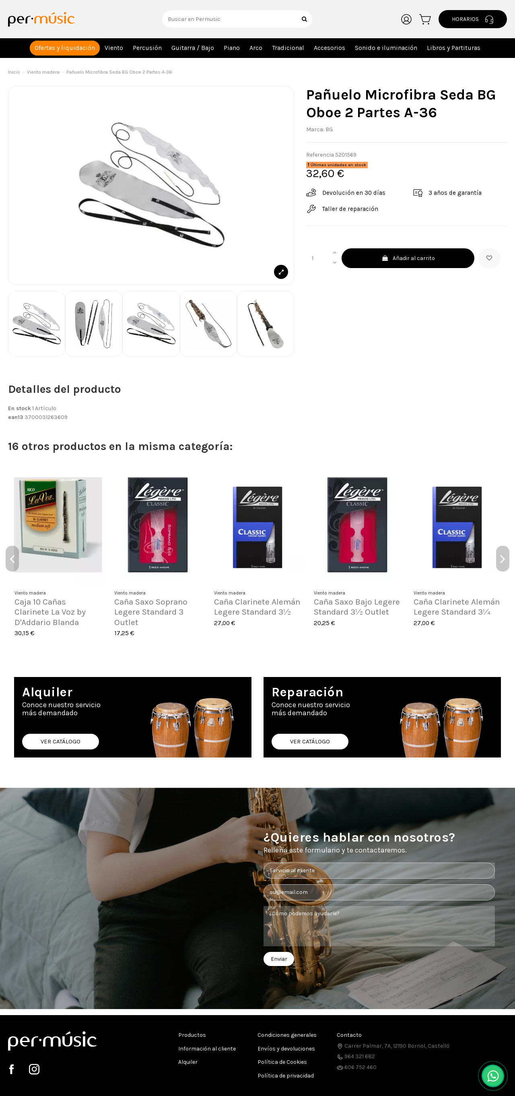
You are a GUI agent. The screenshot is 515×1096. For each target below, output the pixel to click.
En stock (19, 408)
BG (329, 129)
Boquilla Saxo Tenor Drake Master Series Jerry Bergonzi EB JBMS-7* (252, 617)
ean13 (15, 417)
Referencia (320, 154)
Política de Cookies (282, 1062)
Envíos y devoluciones (286, 1048)
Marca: (315, 129)
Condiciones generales (287, 1035)
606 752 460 (357, 1067)
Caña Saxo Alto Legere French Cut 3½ (156, 607)
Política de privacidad (286, 1075)
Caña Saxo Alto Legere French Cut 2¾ (356, 607)
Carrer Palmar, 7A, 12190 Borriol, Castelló (393, 1045)
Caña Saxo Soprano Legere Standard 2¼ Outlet (452, 612)
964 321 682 (356, 1056)
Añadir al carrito (408, 258)
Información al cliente (207, 1048)
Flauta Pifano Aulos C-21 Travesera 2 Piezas (56, 607)
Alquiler (188, 1062)
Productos (192, 1035)
